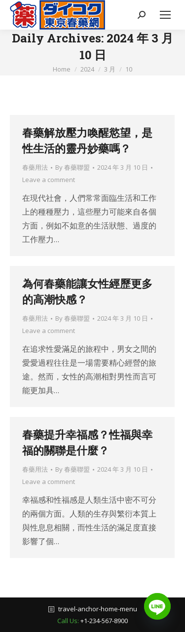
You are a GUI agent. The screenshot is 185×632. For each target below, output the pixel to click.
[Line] (157, 606)
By (72, 167)
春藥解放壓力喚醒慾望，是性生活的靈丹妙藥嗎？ (87, 140)
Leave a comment (48, 179)
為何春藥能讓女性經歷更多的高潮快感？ (87, 291)
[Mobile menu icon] (165, 15)
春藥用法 (35, 167)
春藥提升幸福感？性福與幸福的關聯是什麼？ (87, 442)
